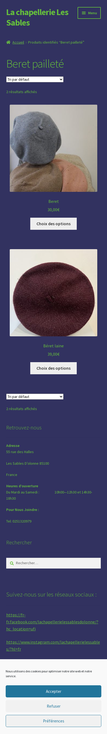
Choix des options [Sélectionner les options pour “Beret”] (53, 223)
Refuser (54, 706)
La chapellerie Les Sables (37, 17)
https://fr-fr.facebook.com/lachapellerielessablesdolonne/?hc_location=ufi (52, 621)
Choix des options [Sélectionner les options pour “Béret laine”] (53, 368)
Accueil (18, 42)
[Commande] (34, 79)
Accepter (53, 691)
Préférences (53, 721)
